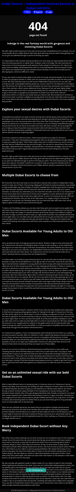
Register (37, 12)
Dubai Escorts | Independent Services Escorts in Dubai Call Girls (38, 6)
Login (48, 12)
